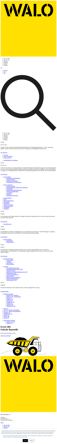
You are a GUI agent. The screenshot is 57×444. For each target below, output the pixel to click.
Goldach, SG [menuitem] (10, 303)
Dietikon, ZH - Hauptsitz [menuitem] (12, 295)
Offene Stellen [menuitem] (10, 260)
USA (5, 71)
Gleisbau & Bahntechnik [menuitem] (12, 191)
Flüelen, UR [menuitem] (9, 300)
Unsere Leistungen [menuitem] (8, 184)
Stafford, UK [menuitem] (10, 323)
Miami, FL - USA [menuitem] (11, 321)
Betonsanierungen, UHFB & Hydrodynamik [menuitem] (17, 187)
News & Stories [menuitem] (7, 157)
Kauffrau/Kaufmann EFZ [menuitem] (13, 274)
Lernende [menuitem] (9, 261)
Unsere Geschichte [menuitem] (8, 156)
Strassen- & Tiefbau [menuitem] (8, 204)
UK (4, 73)
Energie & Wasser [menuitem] (11, 179)
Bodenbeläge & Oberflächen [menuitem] (13, 178)
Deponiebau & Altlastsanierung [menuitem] (14, 190)
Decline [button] (31, 440)
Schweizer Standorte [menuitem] (8, 294)
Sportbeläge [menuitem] (6, 203)
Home (2, 422)
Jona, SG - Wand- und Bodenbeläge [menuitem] (12, 311)
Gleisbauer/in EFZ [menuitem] (11, 270)
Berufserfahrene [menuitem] (10, 264)
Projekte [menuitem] (5, 427)
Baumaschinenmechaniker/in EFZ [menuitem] (15, 269)
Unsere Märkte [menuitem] (7, 177)
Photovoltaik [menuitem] (7, 202)
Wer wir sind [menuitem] (7, 425)
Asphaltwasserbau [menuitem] (11, 186)
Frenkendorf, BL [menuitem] (11, 302)
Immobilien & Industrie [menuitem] (12, 181)
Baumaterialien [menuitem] (10, 242)
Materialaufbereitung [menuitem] (9, 200)
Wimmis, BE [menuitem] (7, 316)
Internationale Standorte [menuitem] (9, 320)
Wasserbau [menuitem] (6, 208)
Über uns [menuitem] (6, 155)
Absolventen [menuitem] (10, 262)
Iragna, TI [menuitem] (6, 308)
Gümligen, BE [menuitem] (10, 304)
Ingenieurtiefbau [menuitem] (7, 198)
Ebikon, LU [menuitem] (9, 298)
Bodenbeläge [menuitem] (10, 188)
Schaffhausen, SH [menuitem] (8, 314)
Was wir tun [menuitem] (6, 426)
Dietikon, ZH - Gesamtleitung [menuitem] (14, 296)
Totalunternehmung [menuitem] (8, 206)
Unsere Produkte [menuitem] (8, 239)
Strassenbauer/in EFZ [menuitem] (12, 280)
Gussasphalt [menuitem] (9, 192)
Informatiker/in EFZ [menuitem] (11, 273)
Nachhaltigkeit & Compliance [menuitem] (11, 160)
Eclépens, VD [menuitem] (10, 299)
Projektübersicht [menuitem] (7, 224)
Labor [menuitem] (5, 199)
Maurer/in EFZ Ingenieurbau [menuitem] (13, 277)
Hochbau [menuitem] (9, 194)
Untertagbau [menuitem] (6, 207)
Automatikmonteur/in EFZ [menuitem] (13, 268)
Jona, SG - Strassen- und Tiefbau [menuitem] (11, 310)
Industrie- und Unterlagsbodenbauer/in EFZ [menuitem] (17, 272)
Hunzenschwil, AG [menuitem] (11, 306)
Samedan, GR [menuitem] (7, 312)
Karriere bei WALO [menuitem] (8, 258)
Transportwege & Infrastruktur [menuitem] (14, 182)
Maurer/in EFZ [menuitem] (10, 276)
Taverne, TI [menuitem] (6, 315)
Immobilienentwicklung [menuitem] (12, 195)
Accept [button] (25, 440)
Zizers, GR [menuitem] (6, 318)
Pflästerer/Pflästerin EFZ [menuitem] (12, 278)
